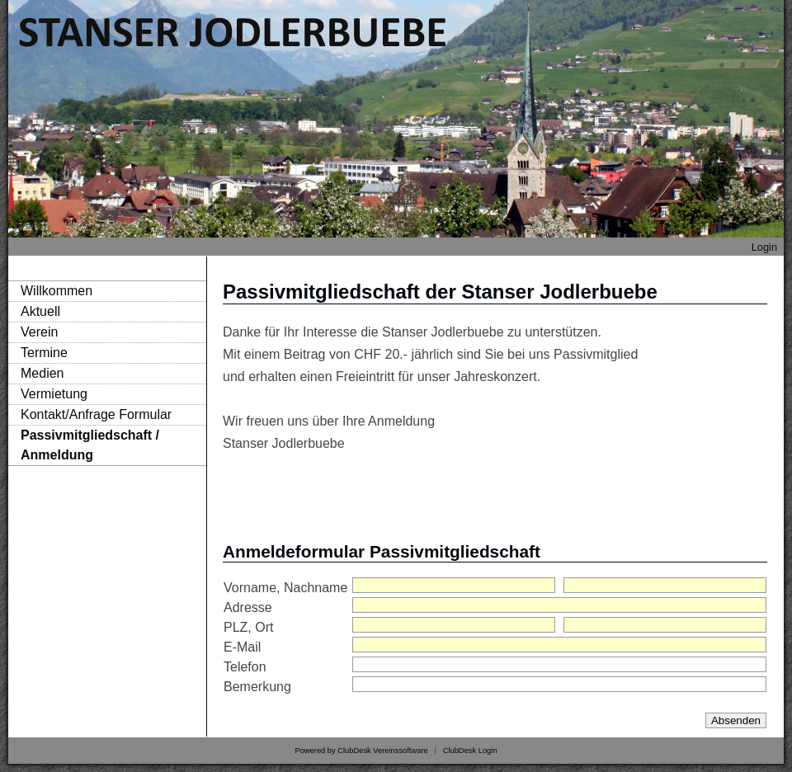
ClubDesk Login (470, 750)
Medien (42, 373)
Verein (39, 332)
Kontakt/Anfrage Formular (96, 414)
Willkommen (56, 291)
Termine (44, 353)
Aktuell (40, 311)
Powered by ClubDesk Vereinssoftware (361, 750)
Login (764, 247)
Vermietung (54, 394)
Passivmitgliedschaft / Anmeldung (90, 445)
